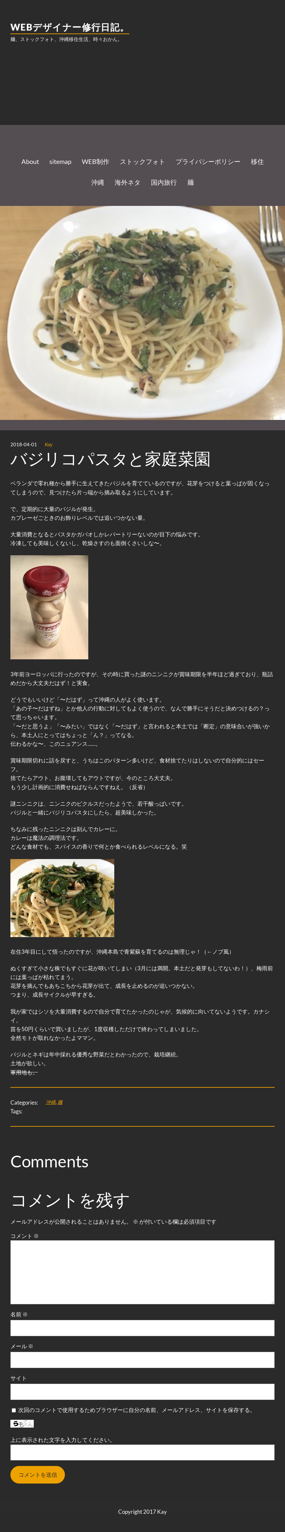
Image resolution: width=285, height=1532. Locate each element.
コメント (24, 1235)
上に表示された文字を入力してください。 (62, 1439)
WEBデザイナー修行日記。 (70, 27)
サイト (18, 1378)
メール (21, 1346)
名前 (19, 1314)
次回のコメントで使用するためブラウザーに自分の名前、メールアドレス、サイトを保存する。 (136, 1409)
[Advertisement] (142, 99)
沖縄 (51, 1102)
